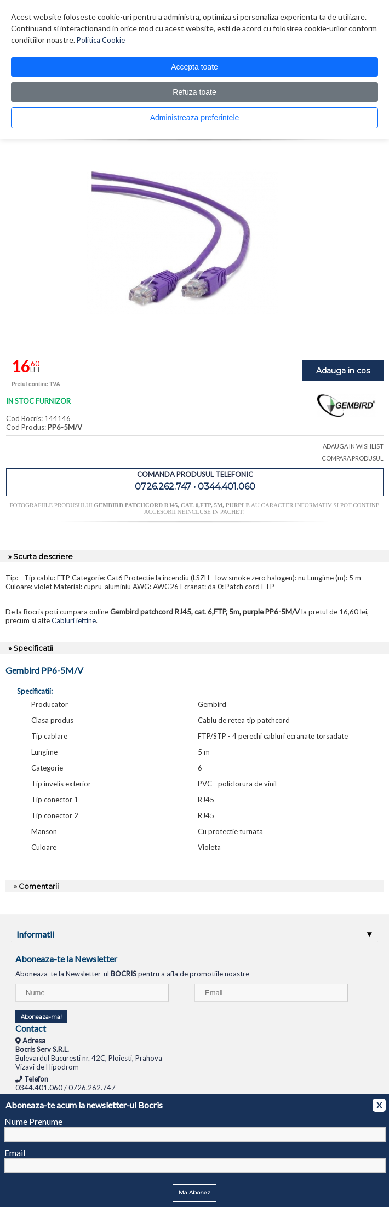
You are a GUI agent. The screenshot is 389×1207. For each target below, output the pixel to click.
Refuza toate (194, 92)
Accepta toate (194, 66)
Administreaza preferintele (194, 117)
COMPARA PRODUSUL (353, 458)
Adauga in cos (343, 371)
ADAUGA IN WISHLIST (353, 446)
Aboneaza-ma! (41, 1016)
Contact (30, 1028)
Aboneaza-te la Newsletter (66, 958)
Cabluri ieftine (74, 620)
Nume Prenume (33, 1121)
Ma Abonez (194, 1192)
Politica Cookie (101, 40)
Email (14, 1152)
